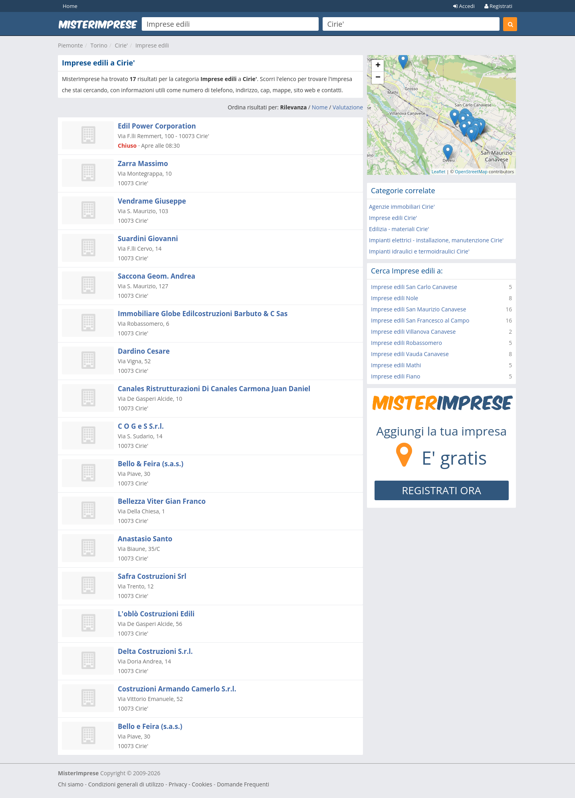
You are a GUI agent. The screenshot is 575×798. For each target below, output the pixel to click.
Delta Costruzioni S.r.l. (155, 651)
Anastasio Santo (145, 538)
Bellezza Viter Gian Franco (162, 501)
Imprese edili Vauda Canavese (410, 354)
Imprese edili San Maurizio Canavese (418, 309)
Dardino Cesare (144, 351)
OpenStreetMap (471, 171)
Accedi (464, 6)
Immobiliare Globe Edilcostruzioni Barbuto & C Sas (203, 313)
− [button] (378, 78)
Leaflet (439, 171)
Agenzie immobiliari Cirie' (402, 206)
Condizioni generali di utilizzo (126, 784)
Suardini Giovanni (148, 238)
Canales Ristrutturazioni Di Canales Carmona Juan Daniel (214, 388)
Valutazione (348, 107)
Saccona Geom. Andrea (156, 276)
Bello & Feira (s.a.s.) (150, 463)
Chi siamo (70, 784)
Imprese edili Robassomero (406, 343)
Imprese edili (152, 45)
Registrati (498, 6)
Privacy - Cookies (190, 784)
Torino (98, 45)
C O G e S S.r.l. (141, 426)
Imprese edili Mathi (396, 365)
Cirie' (121, 45)
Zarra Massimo (143, 163)
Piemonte (70, 45)
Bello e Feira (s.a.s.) (150, 726)
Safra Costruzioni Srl (152, 576)
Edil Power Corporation (157, 126)
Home (70, 6)
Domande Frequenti (243, 784)
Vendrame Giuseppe (152, 201)
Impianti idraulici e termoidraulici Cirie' (419, 251)
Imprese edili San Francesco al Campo (420, 320)
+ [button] (378, 66)
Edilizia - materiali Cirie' (399, 229)
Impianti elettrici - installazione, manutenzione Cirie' (436, 240)
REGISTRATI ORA (441, 490)
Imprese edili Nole (394, 298)
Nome (320, 107)
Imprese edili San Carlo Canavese (414, 287)
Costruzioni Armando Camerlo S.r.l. (177, 688)
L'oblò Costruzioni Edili (156, 613)
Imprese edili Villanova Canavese (413, 331)
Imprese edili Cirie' (393, 218)
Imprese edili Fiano (395, 376)
